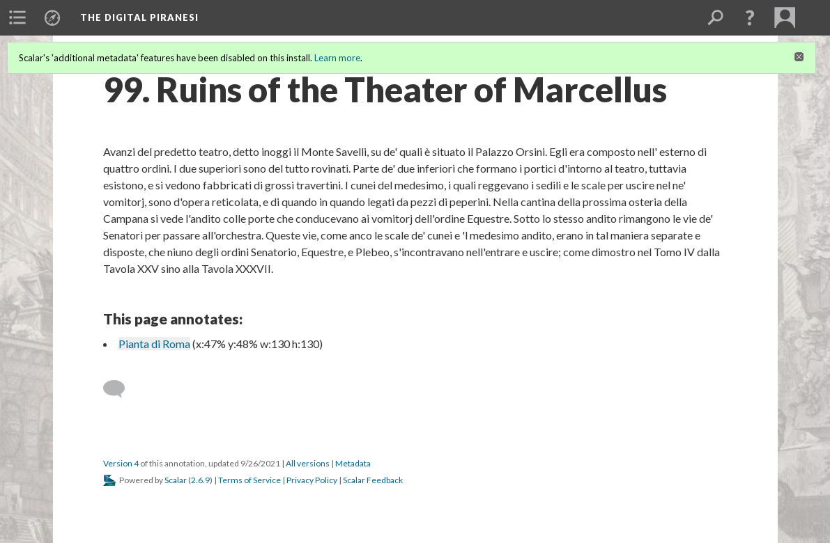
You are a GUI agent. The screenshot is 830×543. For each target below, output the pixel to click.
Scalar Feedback (373, 480)
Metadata (353, 463)
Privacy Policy (311, 480)
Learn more (337, 57)
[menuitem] (17, 17)
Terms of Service (249, 480)
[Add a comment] (120, 389)
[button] (749, 17)
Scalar (175, 480)
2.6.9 (200, 480)
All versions (308, 463)
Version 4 (121, 463)
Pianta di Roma (154, 343)
